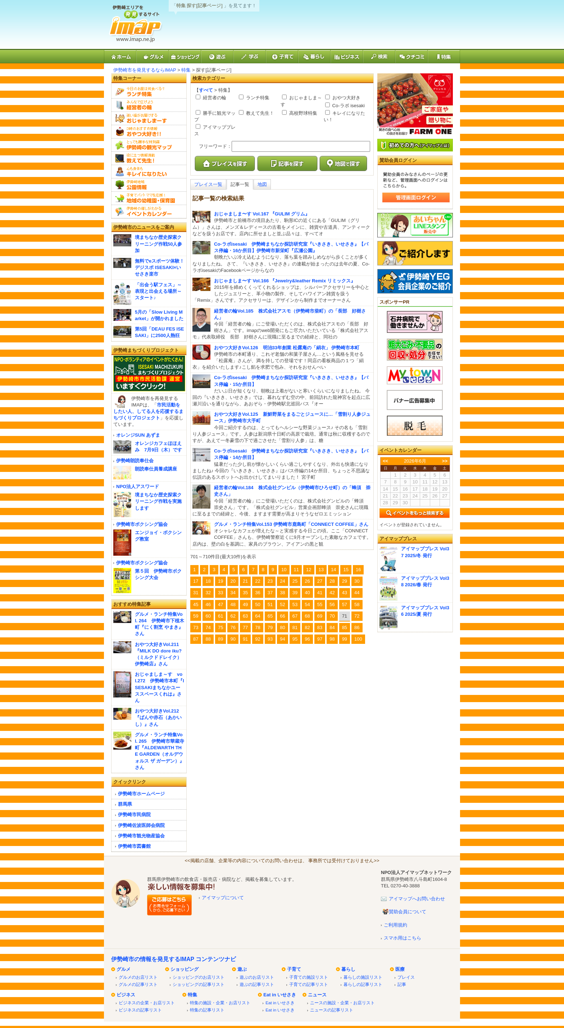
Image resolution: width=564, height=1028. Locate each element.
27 (319, 581)
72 (356, 616)
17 (195, 581)
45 (195, 604)
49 (245, 604)
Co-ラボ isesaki (348, 105)
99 (344, 639)
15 (345, 569)
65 (270, 616)
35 (245, 592)
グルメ (124, 969)
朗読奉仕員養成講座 (156, 469)
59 (195, 616)
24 (282, 581)
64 (257, 616)
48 (232, 604)
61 (220, 616)
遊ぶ (242, 969)
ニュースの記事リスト (331, 1009)
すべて (206, 90)
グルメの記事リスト (138, 984)
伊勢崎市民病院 (134, 814)
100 (358, 639)
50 (257, 604)
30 (356, 581)
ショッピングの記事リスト (198, 984)
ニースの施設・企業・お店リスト (342, 1002)
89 (220, 639)
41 (319, 592)
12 (308, 569)
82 (307, 627)
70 (332, 616)
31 (195, 592)
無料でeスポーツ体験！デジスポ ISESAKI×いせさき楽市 (159, 267)
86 (356, 627)
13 (321, 569)
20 (232, 581)
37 (270, 592)
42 (332, 592)
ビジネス (126, 994)
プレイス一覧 (208, 184)
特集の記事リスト (207, 1009)
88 (207, 639)
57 (344, 604)
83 (319, 627)
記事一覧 (240, 184)
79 (270, 627)
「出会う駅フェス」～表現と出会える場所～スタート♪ (158, 291)
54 (307, 604)
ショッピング (184, 969)
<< (385, 461)
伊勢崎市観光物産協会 (141, 835)
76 (232, 627)
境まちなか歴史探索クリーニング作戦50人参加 (158, 244)
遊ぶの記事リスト (257, 984)
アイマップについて (223, 897)
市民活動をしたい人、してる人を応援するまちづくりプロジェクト (148, 411)
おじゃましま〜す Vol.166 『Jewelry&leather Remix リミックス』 (284, 280)
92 (257, 639)
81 (294, 627)
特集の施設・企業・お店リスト (220, 1002)
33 (220, 592)
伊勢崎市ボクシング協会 (142, 524)
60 (207, 616)
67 (294, 616)
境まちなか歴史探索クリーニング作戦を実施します (158, 501)
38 (282, 592)
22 (257, 581)
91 (245, 639)
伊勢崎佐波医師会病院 (141, 825)
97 (319, 639)
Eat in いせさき (279, 994)
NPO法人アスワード (137, 486)
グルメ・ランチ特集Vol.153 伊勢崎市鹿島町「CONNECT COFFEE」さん (291, 524)
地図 (262, 184)
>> (444, 461)
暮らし (348, 969)
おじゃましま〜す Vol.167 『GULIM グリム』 (262, 214)
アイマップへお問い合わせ (417, 898)
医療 (400, 969)
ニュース (317, 994)
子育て (294, 969)
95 (294, 639)
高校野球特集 (302, 113)
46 (207, 604)
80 (282, 627)
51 (270, 604)
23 (270, 581)
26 (307, 581)
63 (245, 616)
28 (332, 581)
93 (270, 639)
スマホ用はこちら (402, 938)
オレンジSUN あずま (138, 435)
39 (294, 592)
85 (344, 627)
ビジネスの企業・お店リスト (147, 1002)
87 (195, 639)
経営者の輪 (213, 97)
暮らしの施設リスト (363, 977)
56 (332, 604)
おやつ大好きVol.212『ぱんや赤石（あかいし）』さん (158, 717)
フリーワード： (215, 146)
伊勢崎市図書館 (134, 846)
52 (282, 604)
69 (319, 616)
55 (319, 604)
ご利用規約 (395, 925)
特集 (186, 70)
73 (195, 627)
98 (332, 639)
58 (356, 604)
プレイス (406, 977)
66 (282, 616)
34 (232, 592)
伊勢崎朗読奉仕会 (135, 460)
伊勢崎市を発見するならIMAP (144, 70)
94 (282, 639)
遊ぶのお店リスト (257, 977)
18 (207, 581)
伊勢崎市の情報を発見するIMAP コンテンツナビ (173, 959)
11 (296, 569)
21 (245, 581)
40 (307, 592)
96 (307, 639)
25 (294, 581)
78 (257, 627)
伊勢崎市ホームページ (141, 793)
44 (356, 592)
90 (232, 639)
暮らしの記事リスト (363, 984)
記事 (401, 984)
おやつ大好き (345, 97)
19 (220, 581)
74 (207, 627)
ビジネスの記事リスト (140, 1009)
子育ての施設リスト (308, 977)
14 (333, 569)
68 (307, 616)
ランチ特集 (257, 97)
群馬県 (125, 804)
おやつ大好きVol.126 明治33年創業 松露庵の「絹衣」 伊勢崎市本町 (286, 347)
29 (344, 581)
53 (294, 604)
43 (344, 592)
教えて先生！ (259, 113)
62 (232, 616)
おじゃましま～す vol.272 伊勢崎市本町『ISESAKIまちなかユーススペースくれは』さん (159, 687)
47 (220, 604)
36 (257, 592)
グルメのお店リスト (138, 977)
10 (283, 569)
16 (358, 569)
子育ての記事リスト (308, 984)
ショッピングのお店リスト (198, 977)
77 (245, 627)
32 (207, 592)
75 (220, 627)
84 (332, 627)
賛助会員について (407, 911)
